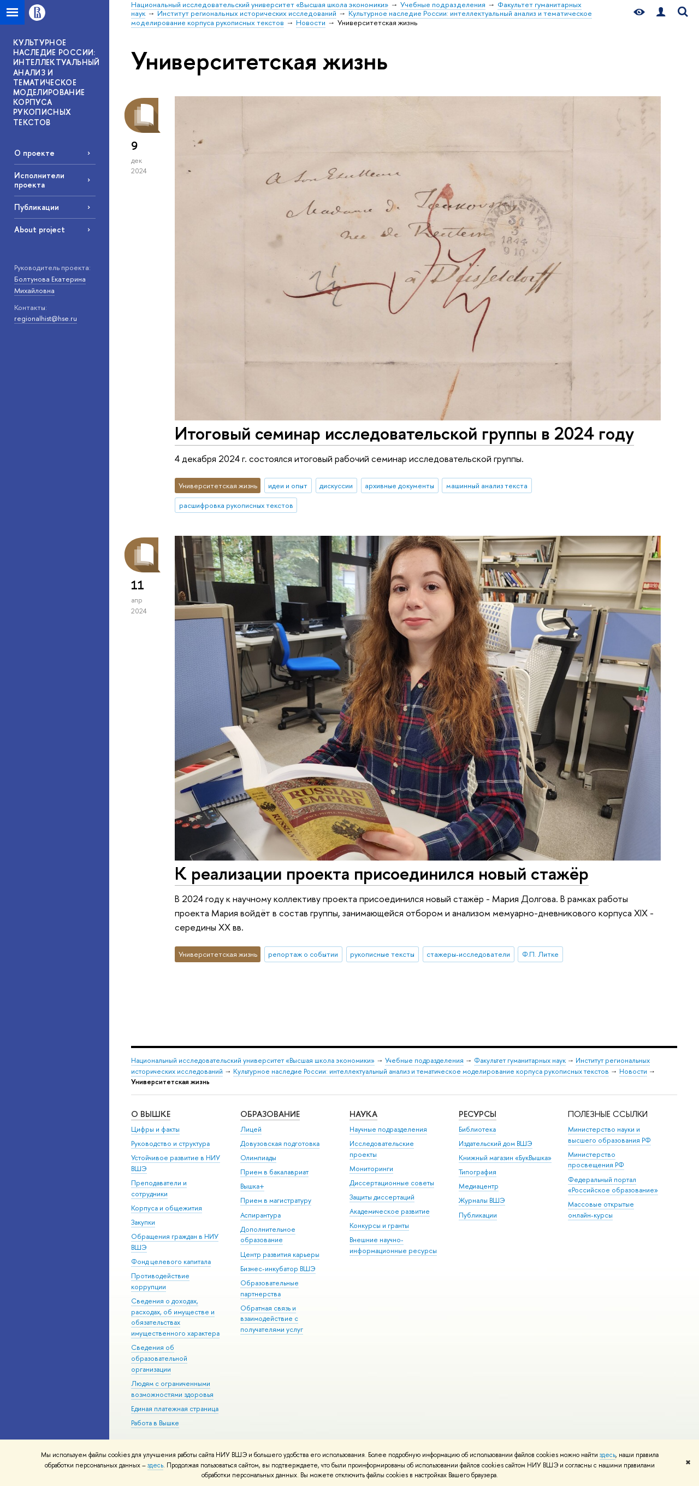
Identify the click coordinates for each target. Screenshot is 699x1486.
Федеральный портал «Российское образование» (613, 1185)
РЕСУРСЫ (477, 1114)
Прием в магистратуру (275, 1200)
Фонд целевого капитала (171, 1261)
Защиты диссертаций (382, 1197)
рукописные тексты (382, 954)
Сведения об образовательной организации (159, 1358)
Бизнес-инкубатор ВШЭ (278, 1268)
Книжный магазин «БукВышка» (505, 1157)
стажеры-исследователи (468, 954)
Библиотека (477, 1129)
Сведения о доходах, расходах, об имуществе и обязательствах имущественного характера (175, 1317)
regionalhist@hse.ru (45, 318)
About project (39, 229)
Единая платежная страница (174, 1408)
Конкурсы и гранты (379, 1225)
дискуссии (336, 485)
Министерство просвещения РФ (596, 1160)
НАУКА (363, 1114)
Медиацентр (479, 1186)
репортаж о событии (303, 954)
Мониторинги (371, 1168)
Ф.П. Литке (540, 954)
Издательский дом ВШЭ (495, 1143)
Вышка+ (252, 1186)
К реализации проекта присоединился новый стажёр (382, 873)
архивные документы (399, 485)
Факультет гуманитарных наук (520, 1060)
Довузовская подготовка (279, 1143)
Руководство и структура (170, 1143)
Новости (633, 1071)
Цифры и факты (155, 1129)
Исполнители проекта (39, 180)
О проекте (34, 153)
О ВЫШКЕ (150, 1114)
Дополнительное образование (267, 1235)
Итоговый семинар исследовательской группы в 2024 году (404, 433)
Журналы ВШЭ (482, 1200)
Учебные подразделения (424, 1060)
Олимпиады (258, 1157)
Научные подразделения (388, 1129)
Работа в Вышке (155, 1423)
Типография (477, 1172)
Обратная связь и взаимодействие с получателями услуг (271, 1319)
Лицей (251, 1129)
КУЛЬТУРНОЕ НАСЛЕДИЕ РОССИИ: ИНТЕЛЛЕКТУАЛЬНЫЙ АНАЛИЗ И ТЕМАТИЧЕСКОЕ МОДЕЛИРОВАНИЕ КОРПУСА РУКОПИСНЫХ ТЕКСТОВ (56, 82)
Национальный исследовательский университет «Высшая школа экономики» (253, 1060)
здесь (607, 1454)
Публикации (36, 207)
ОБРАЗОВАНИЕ (270, 1114)
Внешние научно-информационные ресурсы (393, 1245)
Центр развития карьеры (279, 1254)
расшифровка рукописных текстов (236, 505)
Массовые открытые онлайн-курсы (601, 1210)
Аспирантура (260, 1215)
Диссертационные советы (392, 1182)
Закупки (143, 1222)
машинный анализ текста (487, 485)
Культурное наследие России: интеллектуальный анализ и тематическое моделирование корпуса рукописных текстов (421, 1071)
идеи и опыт (287, 485)
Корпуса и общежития (166, 1208)
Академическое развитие (390, 1211)
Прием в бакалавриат (274, 1172)
